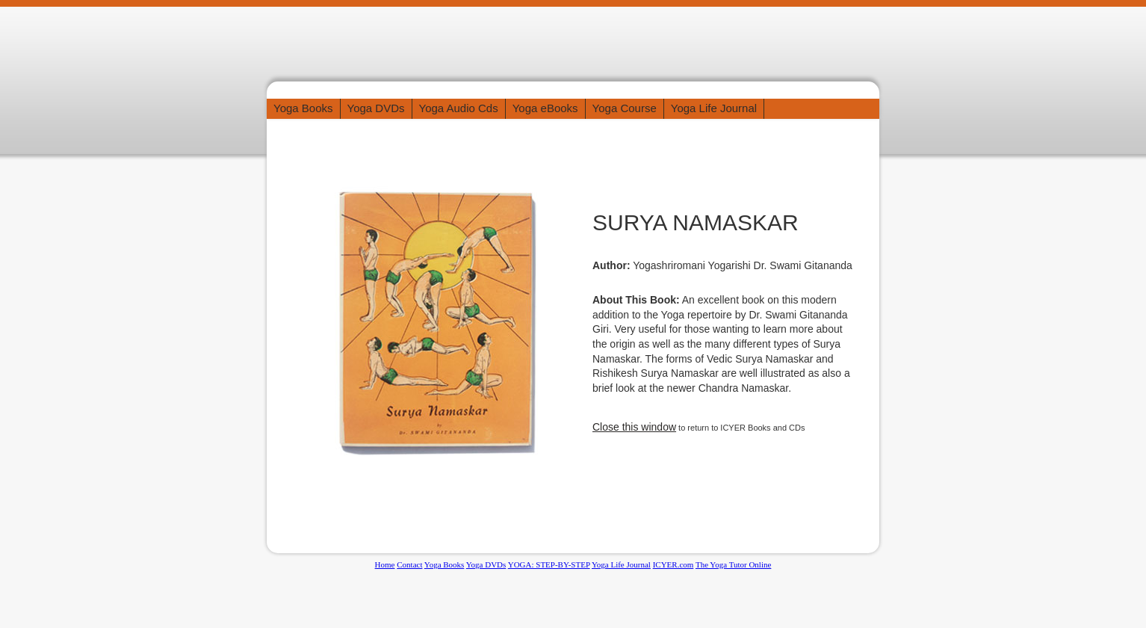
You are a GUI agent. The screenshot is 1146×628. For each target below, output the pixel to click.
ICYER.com (673, 564)
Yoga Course (624, 108)
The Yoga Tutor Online (733, 564)
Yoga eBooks (545, 108)
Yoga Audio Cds (458, 108)
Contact (409, 564)
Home (385, 564)
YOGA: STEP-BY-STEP (549, 564)
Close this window (634, 427)
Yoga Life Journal (714, 108)
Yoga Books (303, 108)
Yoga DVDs (376, 108)
